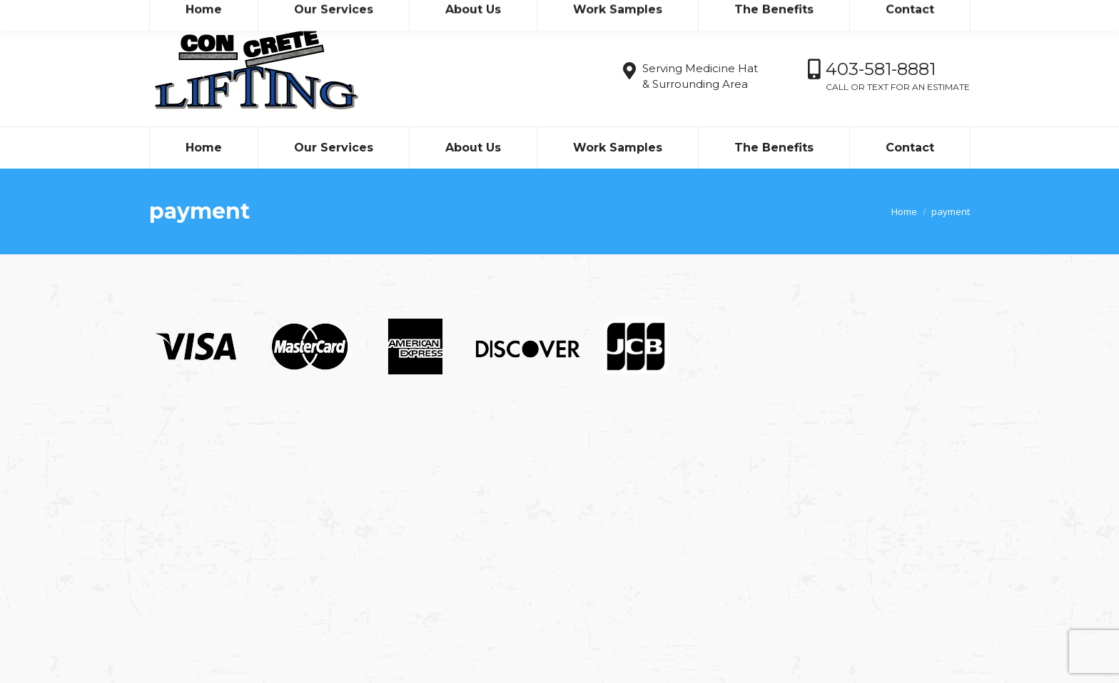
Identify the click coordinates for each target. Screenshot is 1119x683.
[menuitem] (203, 148)
